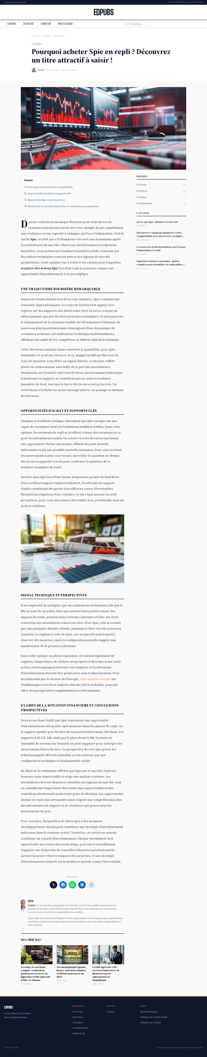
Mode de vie (79, 1033)
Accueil (35, 36)
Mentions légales (149, 1011)
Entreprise (28, 23)
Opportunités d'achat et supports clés (49, 193)
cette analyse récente (95, 679)
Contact (110, 1011)
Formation (46, 23)
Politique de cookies (150, 1022)
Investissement (66, 23)
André (41, 70)
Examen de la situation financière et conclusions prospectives (63, 206)
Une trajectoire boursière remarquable (50, 187)
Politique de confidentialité (153, 1017)
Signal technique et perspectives (46, 200)
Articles (47, 36)
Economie (11, 23)
